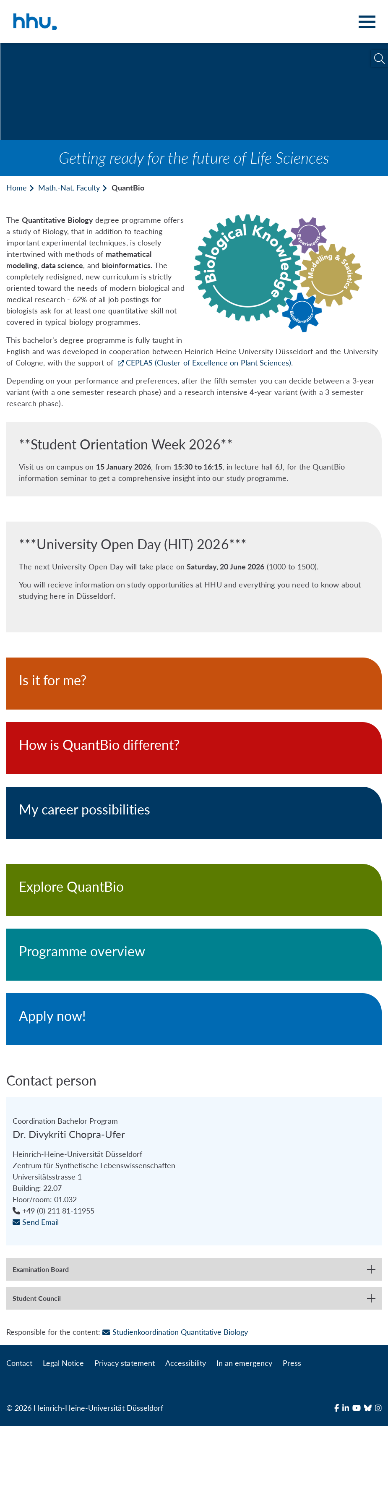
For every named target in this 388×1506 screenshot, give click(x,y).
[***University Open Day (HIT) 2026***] (194, 577)
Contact (19, 1442)
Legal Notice (63, 1442)
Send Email (36, 1301)
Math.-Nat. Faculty (69, 187)
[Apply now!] (194, 1019)
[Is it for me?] (194, 684)
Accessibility (185, 1442)
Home (16, 187)
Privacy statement (124, 1442)
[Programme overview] (194, 955)
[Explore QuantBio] (194, 890)
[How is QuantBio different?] (194, 748)
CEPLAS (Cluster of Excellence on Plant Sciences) (209, 362)
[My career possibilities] (194, 813)
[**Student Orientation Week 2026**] (194, 459)
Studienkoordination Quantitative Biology (175, 1411)
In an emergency (244, 1442)
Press (292, 1442)
